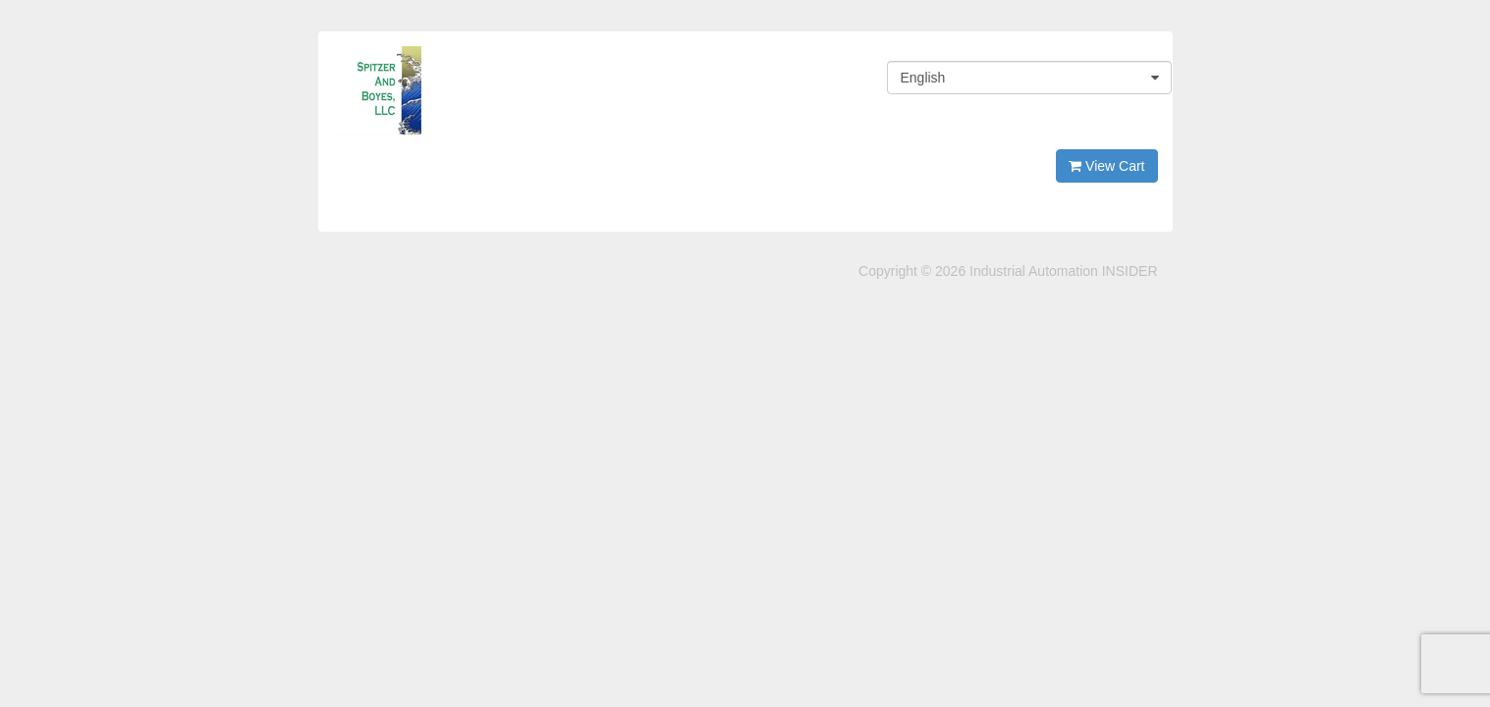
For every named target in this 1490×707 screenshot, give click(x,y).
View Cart (1106, 166)
